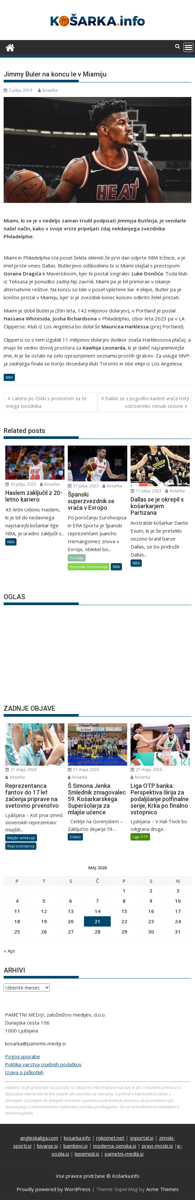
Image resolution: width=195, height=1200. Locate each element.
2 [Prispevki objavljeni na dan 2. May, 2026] (150, 890)
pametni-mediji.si (124, 1153)
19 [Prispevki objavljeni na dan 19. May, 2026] (44, 921)
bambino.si (75, 1145)
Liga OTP (140, 836)
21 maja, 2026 (21, 769)
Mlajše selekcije (21, 837)
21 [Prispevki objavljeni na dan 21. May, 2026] (97, 921)
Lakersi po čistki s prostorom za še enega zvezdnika (46, 402)
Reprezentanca (20, 845)
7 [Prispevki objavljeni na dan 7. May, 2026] (97, 900)
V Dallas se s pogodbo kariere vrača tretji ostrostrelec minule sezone (145, 402)
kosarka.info (77, 1137)
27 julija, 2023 (83, 486)
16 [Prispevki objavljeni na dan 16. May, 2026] (151, 911)
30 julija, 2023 (20, 484)
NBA (9, 377)
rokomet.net (110, 1137)
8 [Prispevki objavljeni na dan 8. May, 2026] (124, 900)
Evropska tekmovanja (88, 566)
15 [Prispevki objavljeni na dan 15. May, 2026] (124, 911)
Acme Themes (162, 1189)
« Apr (10, 950)
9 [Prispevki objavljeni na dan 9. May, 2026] (150, 900)
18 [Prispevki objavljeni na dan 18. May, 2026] (17, 921)
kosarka (48, 90)
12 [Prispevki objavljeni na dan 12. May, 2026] (44, 911)
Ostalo (75, 836)
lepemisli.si (87, 1153)
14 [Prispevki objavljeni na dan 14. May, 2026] (97, 911)
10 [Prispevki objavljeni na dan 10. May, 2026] (178, 900)
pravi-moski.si (157, 1145)
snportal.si (141, 1137)
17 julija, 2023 (146, 491)
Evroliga (77, 557)
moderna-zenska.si (114, 1145)
